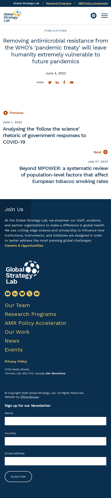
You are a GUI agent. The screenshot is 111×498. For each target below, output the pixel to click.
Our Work (17, 332)
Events (14, 349)
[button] (104, 15)
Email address (15, 453)
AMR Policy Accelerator (93, 3)
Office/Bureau (29, 397)
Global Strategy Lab (26, 3)
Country (10, 433)
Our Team (17, 305)
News (12, 341)
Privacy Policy (16, 361)
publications (55, 30)
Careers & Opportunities (24, 245)
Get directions (55, 373)
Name (9, 413)
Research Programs (58, 3)
